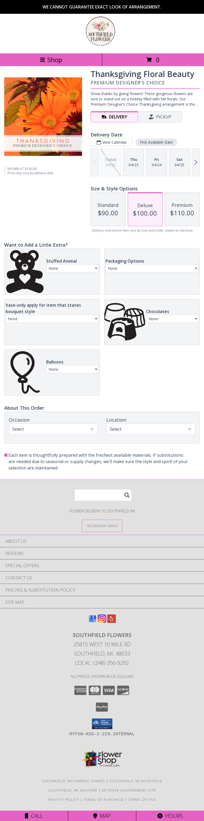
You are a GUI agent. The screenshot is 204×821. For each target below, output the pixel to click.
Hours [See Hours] (170, 815)
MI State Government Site (129, 790)
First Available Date (156, 142)
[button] (102, 724)
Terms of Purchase (103, 799)
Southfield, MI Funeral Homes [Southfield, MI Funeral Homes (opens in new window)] (73, 781)
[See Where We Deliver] (102, 525)
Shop (51, 59)
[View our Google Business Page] (92, 621)
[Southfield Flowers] (102, 45)
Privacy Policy (63, 799)
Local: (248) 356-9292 (102, 662)
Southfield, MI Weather (72, 790)
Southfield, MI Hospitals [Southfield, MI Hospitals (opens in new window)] (135, 781)
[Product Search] (103, 495)
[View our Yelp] (111, 621)
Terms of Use (142, 799)
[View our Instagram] (102, 621)
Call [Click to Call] (34, 815)
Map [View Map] (102, 815)
